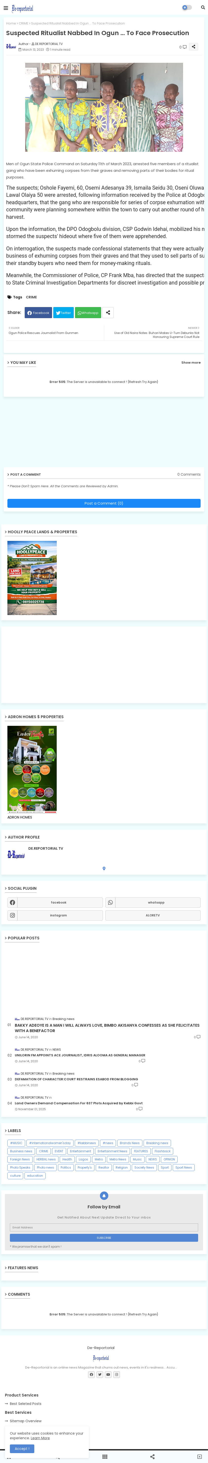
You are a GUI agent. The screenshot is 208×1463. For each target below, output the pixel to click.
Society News (144, 1167)
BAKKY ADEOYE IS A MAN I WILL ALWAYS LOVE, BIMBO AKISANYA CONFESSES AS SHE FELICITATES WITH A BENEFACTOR (107, 1028)
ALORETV (153, 915)
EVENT (59, 1151)
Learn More (40, 1438)
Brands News (130, 1143)
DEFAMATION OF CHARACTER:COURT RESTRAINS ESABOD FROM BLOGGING (76, 1079)
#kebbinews (86, 1143)
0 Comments (189, 474)
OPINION (169, 1159)
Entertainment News (112, 1151)
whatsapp (156, 902)
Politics (66, 1167)
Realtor (103, 1167)
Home (11, 23)
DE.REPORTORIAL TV (45, 848)
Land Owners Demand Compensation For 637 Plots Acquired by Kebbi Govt (79, 1103)
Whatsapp (90, 312)
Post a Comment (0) (104, 503)
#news (108, 1143)
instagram (58, 915)
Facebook (41, 312)
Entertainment (80, 1151)
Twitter (65, 312)
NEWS (153, 1159)
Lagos (83, 1159)
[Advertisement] (42, 434)
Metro (99, 1159)
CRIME (23, 23)
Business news (21, 1151)
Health (67, 1159)
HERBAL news (46, 1159)
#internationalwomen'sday (50, 1143)
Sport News (183, 1167)
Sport (165, 1167)
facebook (58, 902)
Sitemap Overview (25, 1421)
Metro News (118, 1159)
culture (15, 1176)
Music (137, 1159)
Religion (122, 1167)
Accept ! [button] (22, 1448)
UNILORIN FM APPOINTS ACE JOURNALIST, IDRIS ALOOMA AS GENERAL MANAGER (80, 1055)
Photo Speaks (20, 1167)
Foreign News (20, 1159)
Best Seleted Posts (25, 1403)
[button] (203, 7)
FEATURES (141, 1151)
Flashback (162, 1151)
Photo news (45, 1167)
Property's (85, 1167)
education (35, 1176)
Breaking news (157, 1143)
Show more (191, 362)
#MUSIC (16, 1143)
